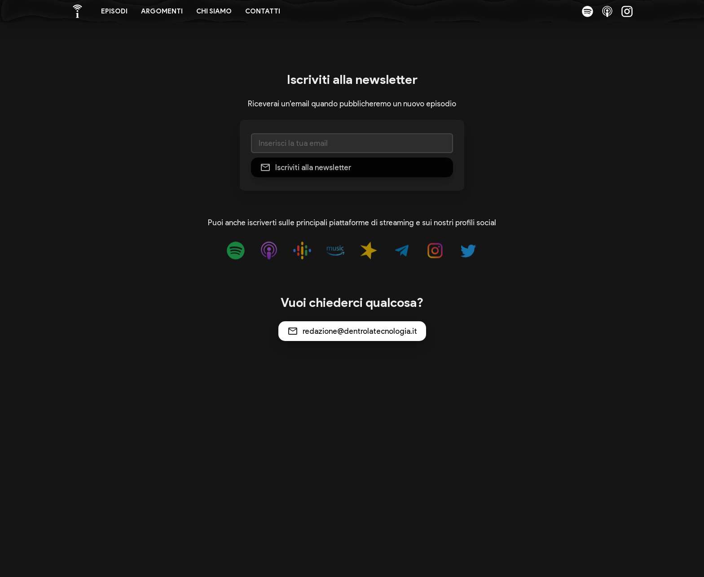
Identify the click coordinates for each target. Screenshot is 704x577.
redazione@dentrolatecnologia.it (360, 331)
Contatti (262, 11)
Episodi (114, 11)
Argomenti (162, 11)
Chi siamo (214, 11)
